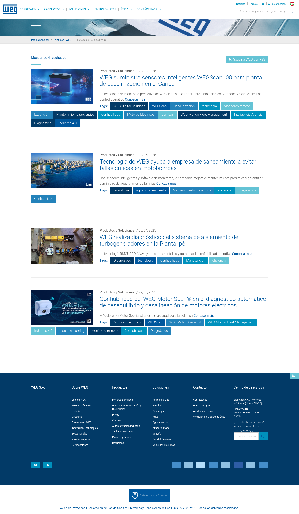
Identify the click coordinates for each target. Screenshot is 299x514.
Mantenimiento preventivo (75, 115)
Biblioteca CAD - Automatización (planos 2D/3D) (247, 413)
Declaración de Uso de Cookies (108, 508)
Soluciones (77, 9)
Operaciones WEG (82, 422)
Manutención (195, 260)
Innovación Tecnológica (85, 428)
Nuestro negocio (81, 439)
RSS (175, 508)
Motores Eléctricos (140, 115)
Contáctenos (147, 9)
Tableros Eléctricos (122, 431)
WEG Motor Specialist (185, 322)
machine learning (71, 331)
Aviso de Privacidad (73, 508)
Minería (157, 433)
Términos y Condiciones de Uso (150, 508)
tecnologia (209, 106)
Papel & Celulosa (162, 439)
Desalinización (184, 106)
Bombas (168, 115)
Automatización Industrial (126, 426)
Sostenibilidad (79, 433)
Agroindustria (160, 422)
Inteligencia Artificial (248, 115)
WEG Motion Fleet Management (204, 115)
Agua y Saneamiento (151, 190)
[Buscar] (292, 11)
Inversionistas (105, 9)
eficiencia (224, 190)
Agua (155, 416)
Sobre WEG (28, 9)
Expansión (41, 115)
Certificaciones (80, 445)
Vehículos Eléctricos (164, 445)
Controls (116, 420)
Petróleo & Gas (161, 399)
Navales (157, 405)
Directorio (77, 416)
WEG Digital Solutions (129, 106)
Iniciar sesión (277, 3)
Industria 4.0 (68, 123)
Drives (115, 414)
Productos (52, 9)
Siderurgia (158, 411)
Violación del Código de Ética (209, 416)
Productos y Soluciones (117, 71)
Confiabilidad (110, 115)
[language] (293, 4)
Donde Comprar (202, 405)
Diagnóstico (42, 123)
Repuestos (118, 443)
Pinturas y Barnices (122, 437)
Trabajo (253, 3)
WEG (9, 9)
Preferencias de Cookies (153, 495)
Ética (124, 9)
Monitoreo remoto (237, 106)
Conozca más (135, 99)
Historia (76, 411)
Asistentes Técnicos (204, 411)
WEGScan (159, 106)
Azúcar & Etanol (161, 428)
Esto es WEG (79, 399)
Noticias (240, 3)
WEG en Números (81, 405)
